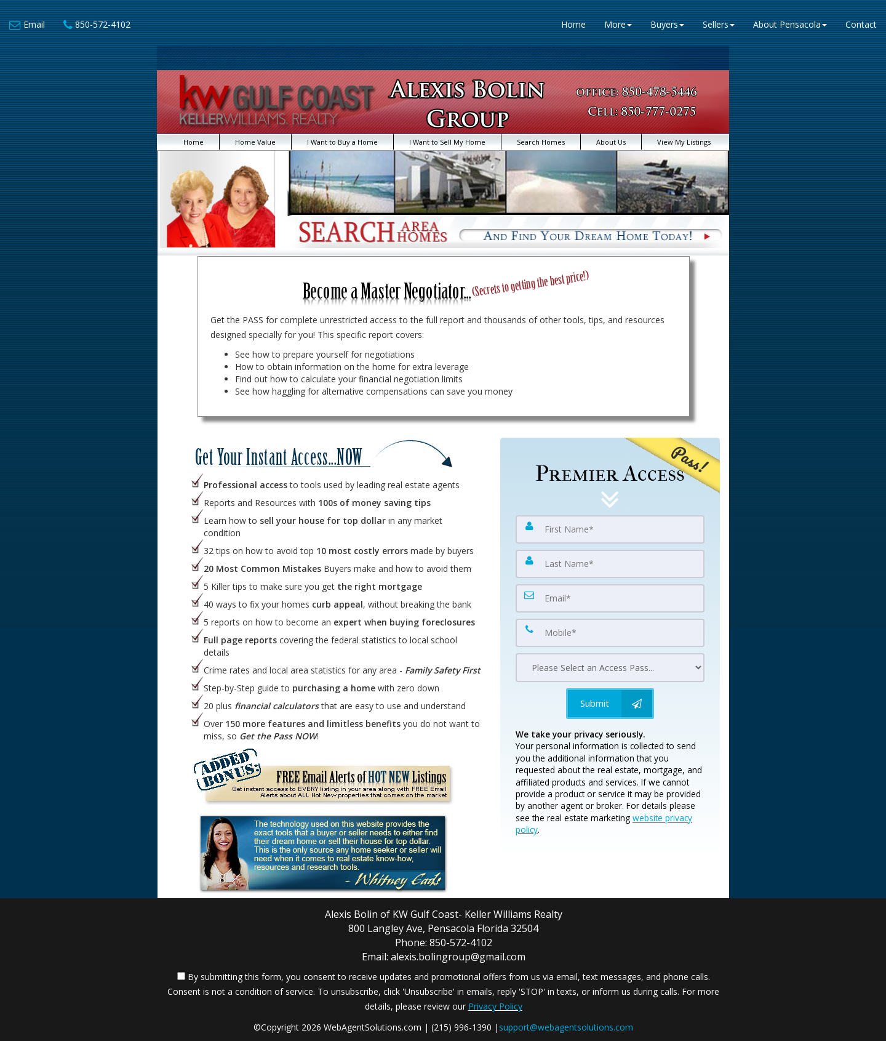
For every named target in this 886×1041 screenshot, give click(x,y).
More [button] (618, 24)
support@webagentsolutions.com (566, 1027)
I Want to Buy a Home (342, 142)
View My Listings (684, 142)
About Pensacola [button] (790, 24)
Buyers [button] (667, 24)
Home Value (255, 142)
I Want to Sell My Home (447, 142)
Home (573, 24)
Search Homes (541, 142)
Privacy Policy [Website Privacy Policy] (495, 1006)
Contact (861, 24)
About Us (611, 142)
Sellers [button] (719, 24)
